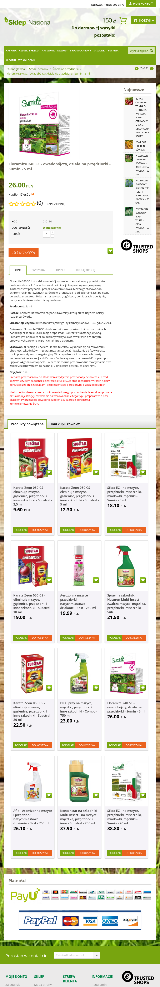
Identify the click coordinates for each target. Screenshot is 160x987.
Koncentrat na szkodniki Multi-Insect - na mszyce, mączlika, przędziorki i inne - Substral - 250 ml (79, 817)
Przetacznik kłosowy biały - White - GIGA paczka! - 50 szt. (142, 220)
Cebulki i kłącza (29, 50)
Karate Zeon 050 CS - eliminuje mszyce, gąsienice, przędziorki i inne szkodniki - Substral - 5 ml (79, 495)
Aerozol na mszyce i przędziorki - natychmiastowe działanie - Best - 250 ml (78, 601)
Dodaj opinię (85, 270)
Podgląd (21, 530)
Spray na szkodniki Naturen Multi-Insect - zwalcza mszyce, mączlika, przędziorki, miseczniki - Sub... (126, 603)
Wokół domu (26, 60)
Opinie (60, 270)
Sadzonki (99, 50)
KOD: (15, 221)
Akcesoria (48, 50)
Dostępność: (21, 228)
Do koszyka (23, 252)
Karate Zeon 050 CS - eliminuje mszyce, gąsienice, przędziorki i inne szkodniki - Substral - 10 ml (32, 603)
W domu (11, 60)
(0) (40, 203)
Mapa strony (43, 985)
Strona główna (16, 69)
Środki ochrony (80, 50)
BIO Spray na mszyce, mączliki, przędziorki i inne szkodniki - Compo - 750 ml (78, 709)
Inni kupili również (65, 424)
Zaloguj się (12, 985)
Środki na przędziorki (65, 69)
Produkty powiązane (27, 424)
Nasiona (11, 50)
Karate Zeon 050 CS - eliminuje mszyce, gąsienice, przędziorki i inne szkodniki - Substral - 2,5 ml (32, 495)
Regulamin (99, 985)
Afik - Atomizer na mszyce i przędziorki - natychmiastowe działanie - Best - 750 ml (32, 817)
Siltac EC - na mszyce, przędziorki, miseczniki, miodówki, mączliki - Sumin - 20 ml (124, 817)
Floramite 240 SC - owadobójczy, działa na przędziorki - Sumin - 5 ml (126, 707)
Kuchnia (113, 50)
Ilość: (16, 234)
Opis (18, 270)
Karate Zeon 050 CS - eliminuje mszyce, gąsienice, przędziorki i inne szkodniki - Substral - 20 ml (32, 711)
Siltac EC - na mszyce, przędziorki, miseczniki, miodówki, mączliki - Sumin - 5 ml (124, 493)
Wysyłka (38, 270)
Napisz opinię (55, 204)
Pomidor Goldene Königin (140, 146)
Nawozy (62, 50)
